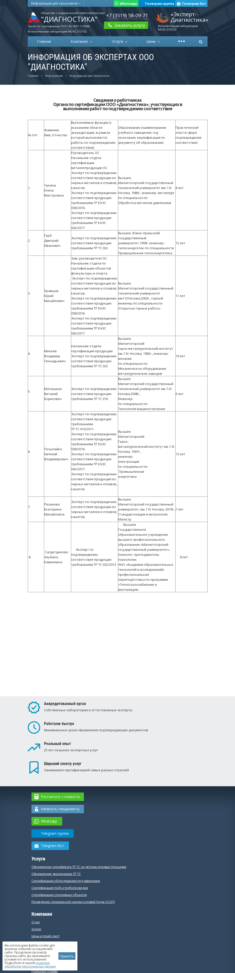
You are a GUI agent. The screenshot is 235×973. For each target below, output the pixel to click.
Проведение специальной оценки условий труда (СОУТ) (73, 902)
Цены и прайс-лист (45, 936)
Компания (80, 41)
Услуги (118, 41)
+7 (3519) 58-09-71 (127, 15)
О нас (35, 922)
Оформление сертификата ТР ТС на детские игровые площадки (78, 867)
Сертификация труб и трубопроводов (59, 888)
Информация (55, 3)
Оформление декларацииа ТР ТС (56, 874)
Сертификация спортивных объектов (59, 895)
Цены (152, 41)
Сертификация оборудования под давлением (65, 881)
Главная (44, 41)
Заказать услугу (126, 25)
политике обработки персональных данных (30, 964)
